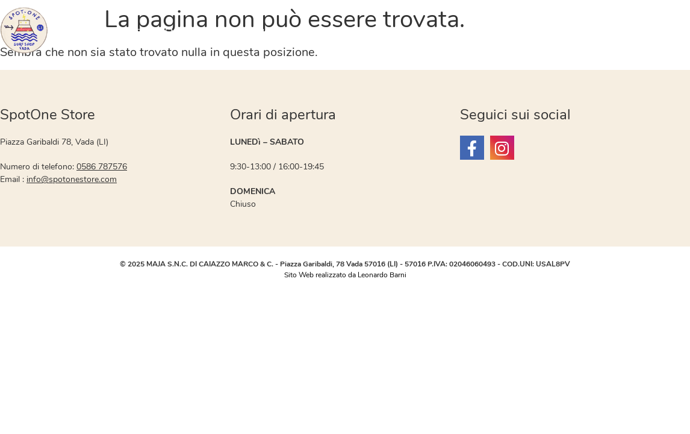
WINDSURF (368, 32)
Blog (674, 32)
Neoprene (527, 32)
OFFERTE (84, 32)
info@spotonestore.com (71, 179)
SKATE (580, 32)
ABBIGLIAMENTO (151, 32)
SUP (478, 32)
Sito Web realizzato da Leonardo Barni (345, 275)
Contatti (631, 32)
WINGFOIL (431, 32)
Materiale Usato (246, 32)
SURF (315, 32)
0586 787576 (101, 166)
